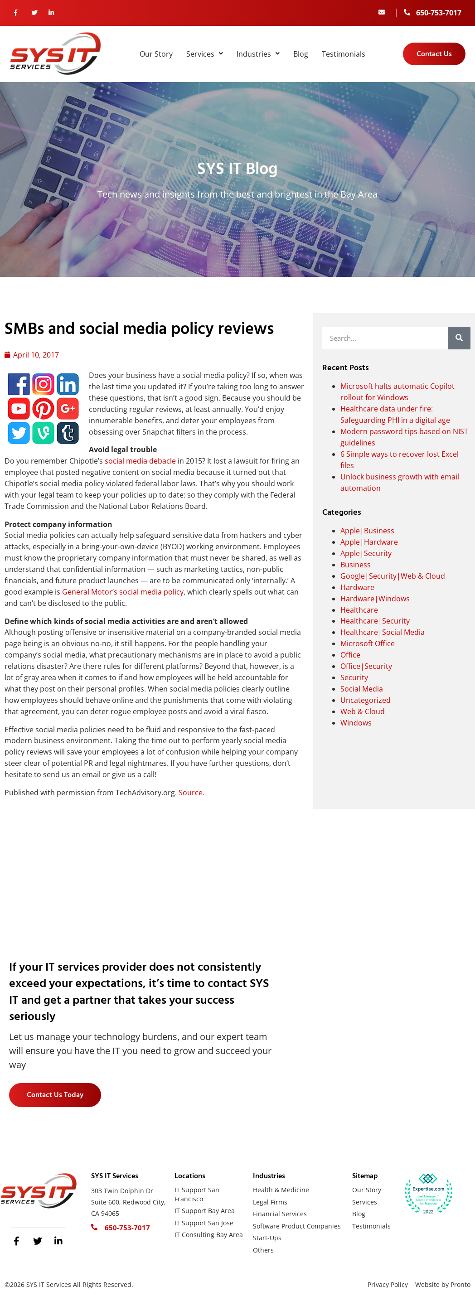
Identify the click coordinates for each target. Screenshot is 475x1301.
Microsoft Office (367, 643)
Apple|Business (367, 531)
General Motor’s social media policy (123, 592)
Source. (191, 793)
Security (354, 677)
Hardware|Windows (375, 599)
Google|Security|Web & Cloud (392, 576)
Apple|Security (366, 553)
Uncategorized (365, 700)
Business (355, 565)
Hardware (357, 587)
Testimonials (343, 54)
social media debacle (140, 461)
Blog (300, 54)
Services (204, 54)
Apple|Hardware (369, 542)
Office (350, 655)
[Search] (459, 338)
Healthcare (359, 610)
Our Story (156, 54)
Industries (258, 54)
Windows (356, 723)
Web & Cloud (362, 711)
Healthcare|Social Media (382, 632)
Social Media (361, 689)
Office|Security (366, 666)
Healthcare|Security (375, 621)
